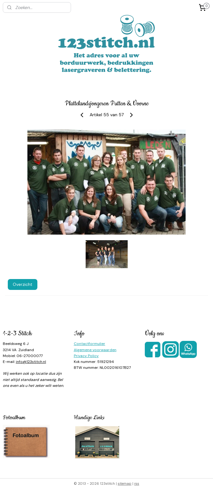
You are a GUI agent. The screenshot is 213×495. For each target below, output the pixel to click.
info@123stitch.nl (31, 361)
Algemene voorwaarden (95, 349)
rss (136, 483)
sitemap (124, 483)
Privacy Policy (86, 355)
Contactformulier (89, 343)
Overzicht (22, 284)
